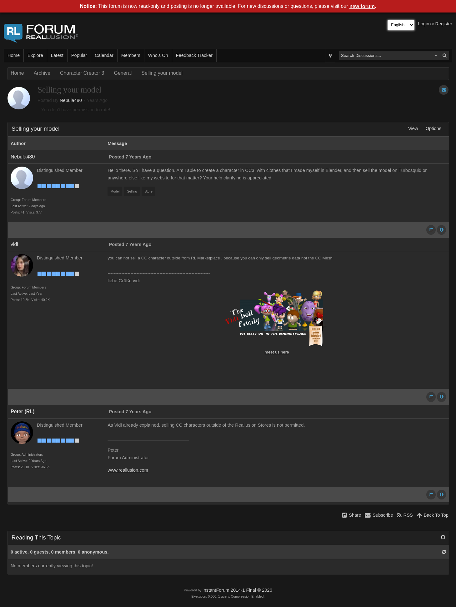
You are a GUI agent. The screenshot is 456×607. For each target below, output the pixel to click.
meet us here (277, 352)
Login (423, 23)
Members (131, 55)
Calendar (104, 55)
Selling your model (162, 73)
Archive (42, 73)
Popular (79, 55)
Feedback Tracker (194, 55)
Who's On (158, 55)
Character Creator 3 (82, 73)
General (123, 73)
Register (443, 23)
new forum (362, 6)
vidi (14, 244)
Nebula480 (71, 100)
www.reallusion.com (128, 470)
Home (13, 55)
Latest (57, 55)
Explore (35, 55)
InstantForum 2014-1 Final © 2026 (237, 590)
